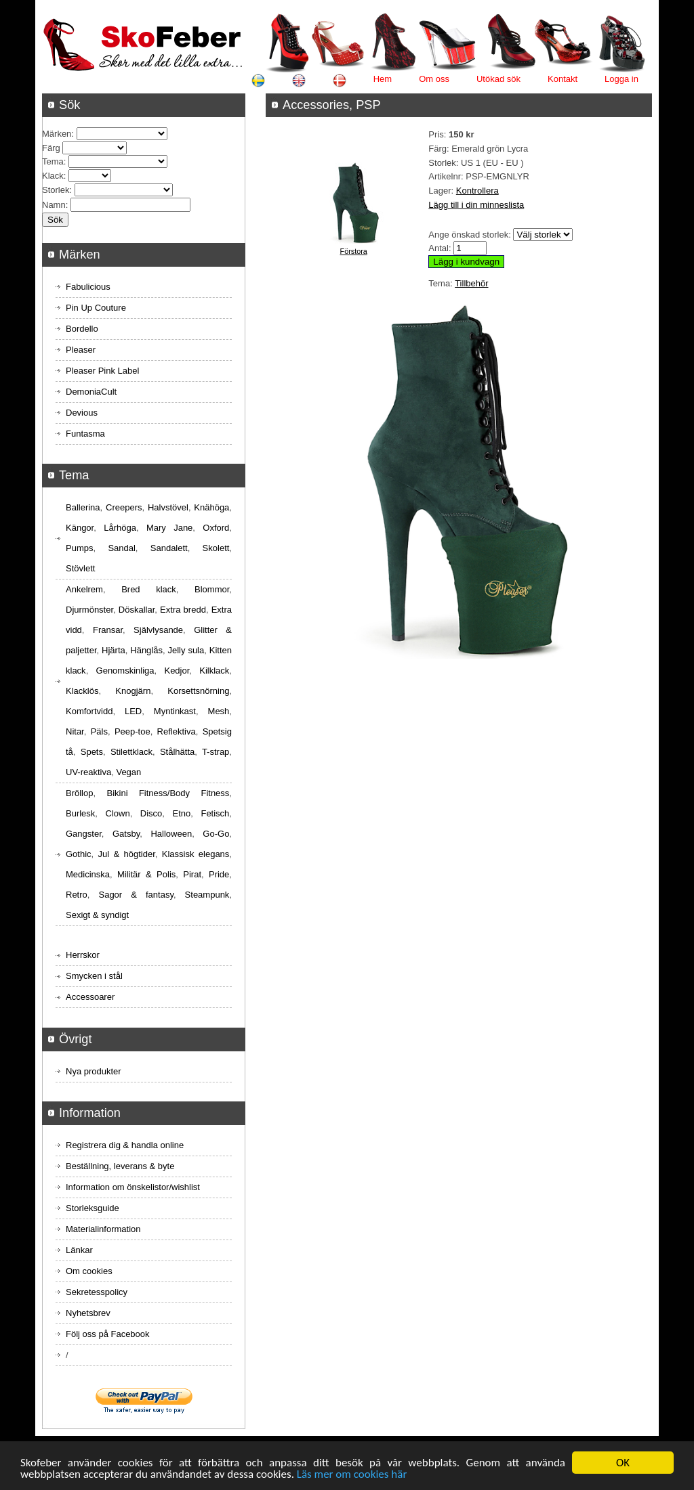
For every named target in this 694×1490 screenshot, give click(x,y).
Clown (118, 813)
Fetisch (215, 813)
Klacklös (82, 691)
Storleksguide (92, 1208)
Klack (53, 176)
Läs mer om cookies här (352, 1475)
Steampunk (207, 895)
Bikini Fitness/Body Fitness (167, 793)
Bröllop (79, 793)
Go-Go (216, 834)
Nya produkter (93, 1071)
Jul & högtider (126, 854)
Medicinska (88, 874)
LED (133, 711)
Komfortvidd (89, 711)
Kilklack (214, 670)
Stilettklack (131, 752)
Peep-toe (132, 731)
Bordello (82, 329)
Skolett (216, 548)
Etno (182, 813)
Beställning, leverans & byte (120, 1166)
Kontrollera (477, 190)
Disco (151, 813)
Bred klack (148, 589)
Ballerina (83, 507)
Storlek (55, 190)
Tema (53, 161)
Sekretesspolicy (96, 1292)
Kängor (80, 528)
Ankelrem (84, 589)
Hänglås (146, 650)
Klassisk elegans (196, 854)
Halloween (171, 834)
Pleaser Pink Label (102, 371)
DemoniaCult (91, 392)
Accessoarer (90, 997)
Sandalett (169, 548)
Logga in (621, 79)
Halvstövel (168, 507)
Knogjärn (132, 691)
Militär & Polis (146, 874)
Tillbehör (471, 283)
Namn (54, 205)
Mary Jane (169, 528)
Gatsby (126, 834)
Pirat (192, 874)
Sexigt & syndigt (97, 915)
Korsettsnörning (198, 691)
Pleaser (81, 350)
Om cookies (89, 1271)
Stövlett (80, 568)
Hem (382, 79)
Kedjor (176, 670)
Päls (99, 731)
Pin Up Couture (96, 308)
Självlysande (158, 630)
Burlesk (80, 813)
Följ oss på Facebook (108, 1334)
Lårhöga (120, 528)
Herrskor (83, 955)
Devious (82, 413)
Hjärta (113, 650)
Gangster (84, 834)
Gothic (78, 854)
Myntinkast (175, 711)
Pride (219, 874)
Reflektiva (176, 731)
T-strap (215, 752)
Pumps (79, 548)
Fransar (108, 630)
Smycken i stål (94, 976)
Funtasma (85, 434)
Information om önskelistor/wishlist (133, 1187)
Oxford (216, 528)
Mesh (219, 711)
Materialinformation (103, 1229)
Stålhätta (177, 752)
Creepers (124, 507)
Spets (92, 752)
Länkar (79, 1250)
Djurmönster (89, 610)
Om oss (434, 79)
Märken (56, 134)
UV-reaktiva (88, 772)
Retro (76, 895)
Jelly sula (185, 650)
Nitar (75, 731)
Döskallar (137, 610)
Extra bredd (183, 610)
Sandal (121, 548)
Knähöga (211, 507)
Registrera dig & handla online (125, 1145)
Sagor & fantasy (135, 895)
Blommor (212, 589)
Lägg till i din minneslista (476, 205)
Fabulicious (88, 287)
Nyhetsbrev (88, 1313)
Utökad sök (498, 79)
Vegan (128, 772)
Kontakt (562, 79)
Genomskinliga (125, 670)
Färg (51, 148)
